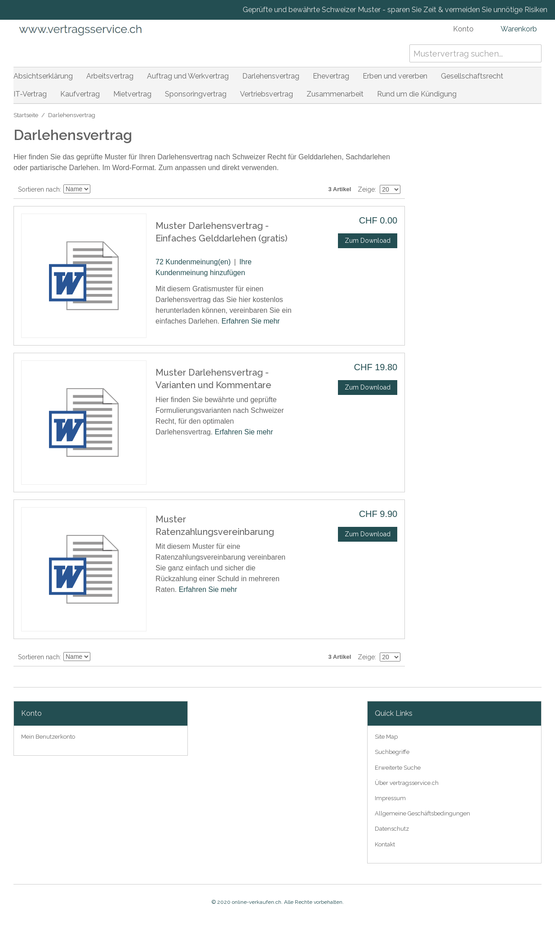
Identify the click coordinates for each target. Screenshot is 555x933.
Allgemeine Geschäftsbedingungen (422, 813)
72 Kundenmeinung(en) (193, 262)
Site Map (386, 736)
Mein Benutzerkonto (48, 736)
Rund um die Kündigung (417, 94)
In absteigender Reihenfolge (98, 189)
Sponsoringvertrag (195, 94)
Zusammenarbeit (335, 94)
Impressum (390, 798)
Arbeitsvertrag (109, 76)
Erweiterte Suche (398, 767)
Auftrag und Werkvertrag (188, 76)
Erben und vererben (395, 76)
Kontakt (385, 844)
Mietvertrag (132, 94)
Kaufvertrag (80, 94)
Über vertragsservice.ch (407, 783)
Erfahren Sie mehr (251, 321)
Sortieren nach (39, 189)
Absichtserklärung (43, 76)
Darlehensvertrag (270, 76)
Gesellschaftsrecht (472, 76)
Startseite (25, 115)
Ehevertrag (331, 76)
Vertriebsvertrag (266, 94)
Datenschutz (392, 828)
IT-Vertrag (30, 94)
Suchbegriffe (392, 752)
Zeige (366, 189)
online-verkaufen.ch (256, 902)
